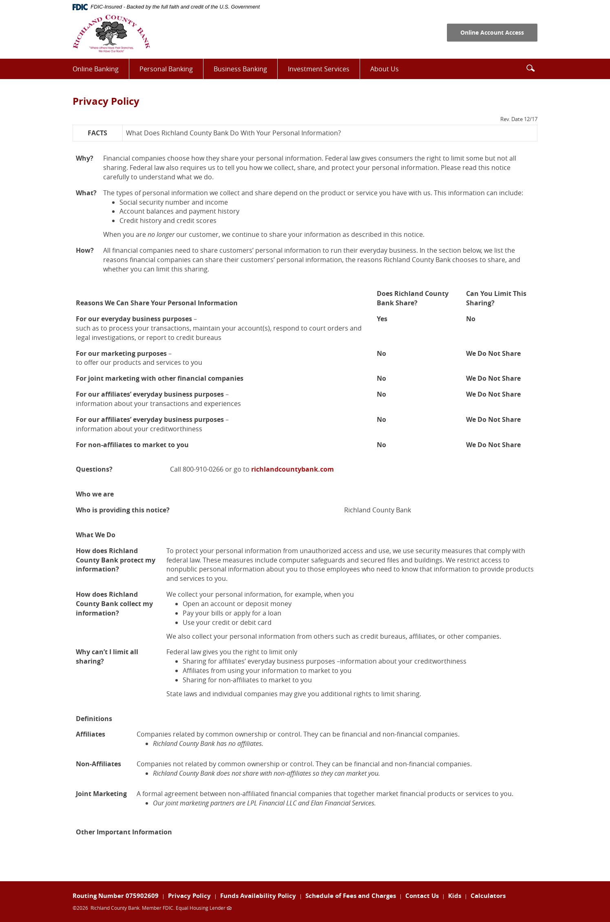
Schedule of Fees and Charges (350, 895)
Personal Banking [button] (166, 68)
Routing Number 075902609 (116, 895)
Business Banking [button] (240, 68)
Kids (454, 895)
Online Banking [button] (96, 68)
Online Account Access (492, 32)
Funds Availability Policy (258, 895)
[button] (530, 68)
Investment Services (324, 71)
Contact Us (422, 895)
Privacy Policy (189, 895)
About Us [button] (384, 68)
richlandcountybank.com (292, 469)
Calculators (488, 895)
